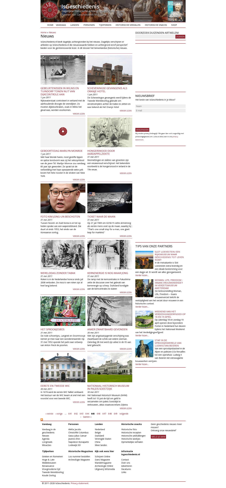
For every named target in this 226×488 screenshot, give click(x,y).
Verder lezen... (142, 275)
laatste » (87, 416)
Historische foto (129, 429)
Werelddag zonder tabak (58, 273)
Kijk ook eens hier (104, 451)
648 (110, 413)
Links (123, 472)
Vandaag (61, 25)
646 (98, 413)
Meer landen (101, 445)
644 (87, 413)
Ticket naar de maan (101, 216)
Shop (174, 25)
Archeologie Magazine (79, 459)
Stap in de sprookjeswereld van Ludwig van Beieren (168, 343)
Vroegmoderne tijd (51, 469)
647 (104, 413)
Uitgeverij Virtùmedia (105, 469)
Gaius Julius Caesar (77, 435)
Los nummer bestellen (79, 456)
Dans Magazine (102, 459)
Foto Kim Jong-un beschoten (60, 216)
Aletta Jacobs (74, 429)
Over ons (125, 462)
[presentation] (158, 119)
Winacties (46, 445)
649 (115, 413)
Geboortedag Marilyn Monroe (62, 150)
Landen (74, 25)
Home (50, 25)
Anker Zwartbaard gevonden (107, 329)
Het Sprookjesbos (52, 329)
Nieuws (52, 32)
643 (81, 413)
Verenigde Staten (103, 438)
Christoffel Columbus (78, 432)
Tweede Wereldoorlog (53, 472)
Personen (89, 25)
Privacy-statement (79, 483)
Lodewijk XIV (74, 445)
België (98, 432)
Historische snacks (156, 25)
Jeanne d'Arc (74, 438)
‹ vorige (59, 413)
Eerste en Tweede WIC (55, 385)
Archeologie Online (104, 465)
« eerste (49, 413)
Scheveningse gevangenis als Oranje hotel (107, 89)
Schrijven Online (102, 456)
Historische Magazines (80, 451)
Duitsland (99, 435)
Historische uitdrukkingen (133, 435)
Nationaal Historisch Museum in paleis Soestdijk (108, 387)
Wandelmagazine (103, 462)
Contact (125, 459)
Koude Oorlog (49, 475)
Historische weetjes (130, 438)
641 (70, 413)
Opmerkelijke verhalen (132, 442)
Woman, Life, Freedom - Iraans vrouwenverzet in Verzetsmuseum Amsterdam (169, 284)
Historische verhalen (128, 25)
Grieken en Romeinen (52, 456)
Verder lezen (79, 113)
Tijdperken (105, 25)
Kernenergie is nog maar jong (107, 273)
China (97, 442)
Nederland (100, 429)
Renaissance (48, 465)
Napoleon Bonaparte (78, 442)
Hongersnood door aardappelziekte (101, 152)
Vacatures (126, 469)
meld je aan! (158, 436)
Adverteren (126, 465)
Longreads (47, 442)
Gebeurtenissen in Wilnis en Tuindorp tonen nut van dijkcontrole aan (60, 91)
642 (76, 413)
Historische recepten (131, 432)
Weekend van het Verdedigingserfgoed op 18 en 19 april (170, 314)
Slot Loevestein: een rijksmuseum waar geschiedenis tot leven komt (169, 255)
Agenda (45, 438)
